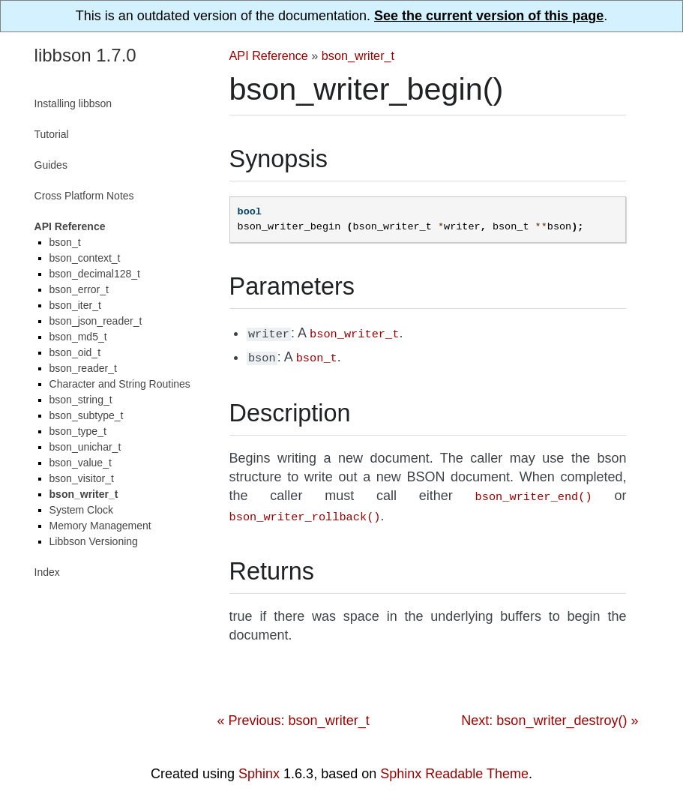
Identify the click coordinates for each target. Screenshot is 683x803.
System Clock (81, 510)
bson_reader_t (83, 368)
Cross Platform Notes (84, 196)
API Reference (268, 55)
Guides (50, 165)
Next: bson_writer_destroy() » (549, 714)
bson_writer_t (358, 55)
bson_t (65, 242)
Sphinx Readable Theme (454, 767)
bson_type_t (77, 431)
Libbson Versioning (93, 541)
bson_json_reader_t (95, 321)
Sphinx (259, 767)
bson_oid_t (75, 352)
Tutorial (51, 134)
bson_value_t (80, 463)
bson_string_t (80, 400)
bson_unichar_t (85, 447)
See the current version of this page (489, 15)
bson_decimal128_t (94, 274)
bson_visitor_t (81, 478)
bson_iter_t (75, 305)
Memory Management (100, 526)
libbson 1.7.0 (85, 55)
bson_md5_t (78, 337)
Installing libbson (73, 103)
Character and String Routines (119, 384)
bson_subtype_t (86, 415)
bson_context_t (85, 258)
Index (47, 572)
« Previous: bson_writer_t (293, 714)
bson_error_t (79, 289)
